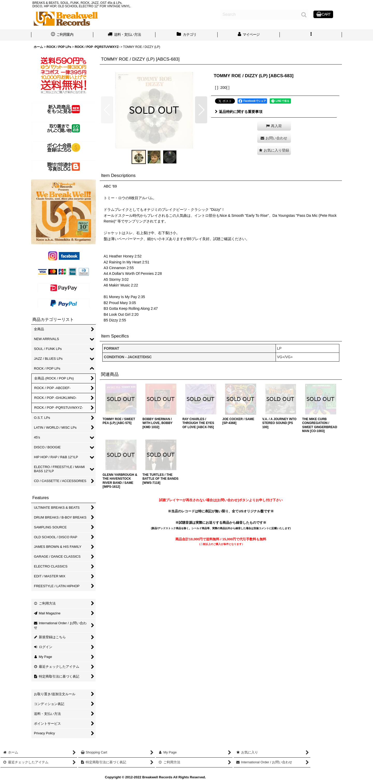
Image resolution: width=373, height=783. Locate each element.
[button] (311, 35)
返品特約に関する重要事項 (238, 112)
